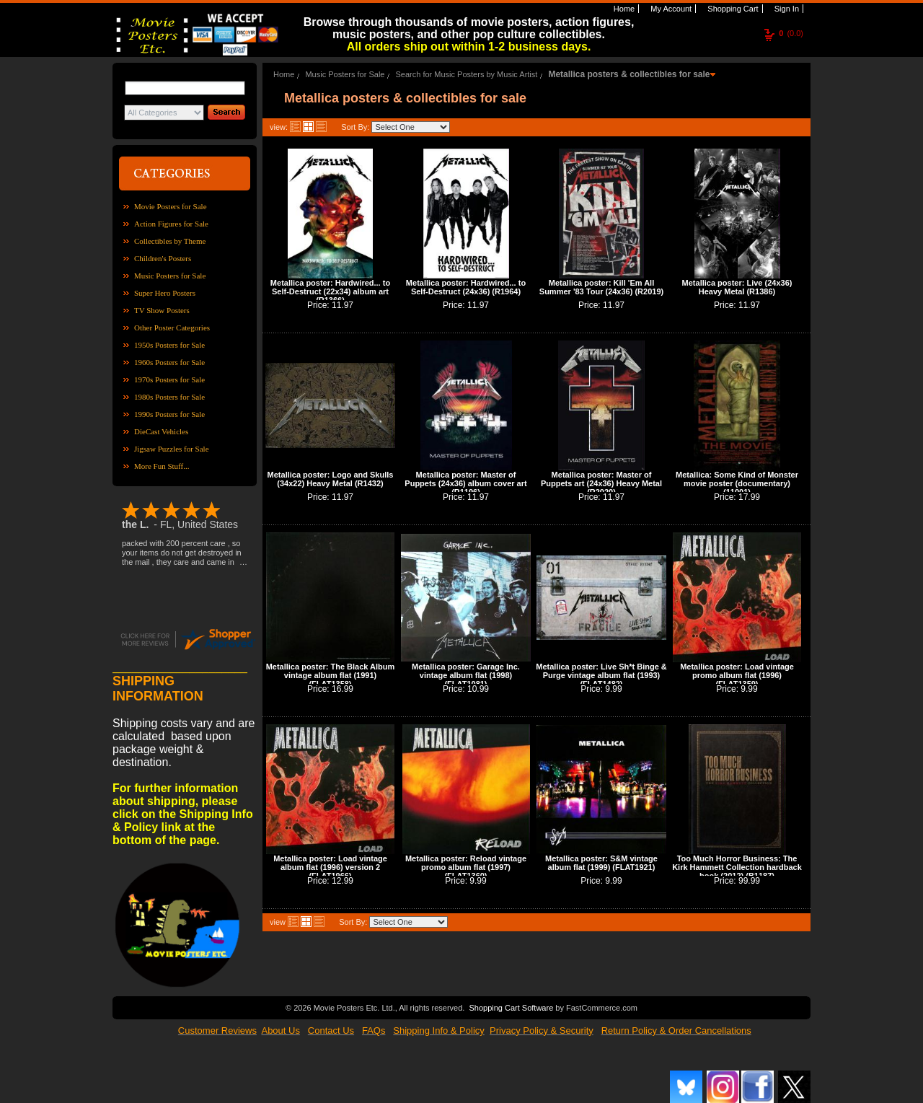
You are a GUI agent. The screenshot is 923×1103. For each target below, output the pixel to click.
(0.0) (791, 33)
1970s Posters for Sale (169, 379)
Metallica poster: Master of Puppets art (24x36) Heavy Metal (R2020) (601, 483)
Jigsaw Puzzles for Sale (171, 448)
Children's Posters (162, 258)
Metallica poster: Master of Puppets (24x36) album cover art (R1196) (465, 483)
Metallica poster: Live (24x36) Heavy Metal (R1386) (737, 287)
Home (623, 8)
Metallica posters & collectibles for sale (629, 74)
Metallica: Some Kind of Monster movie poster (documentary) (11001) (737, 483)
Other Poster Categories (172, 327)
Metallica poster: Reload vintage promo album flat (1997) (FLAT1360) (465, 867)
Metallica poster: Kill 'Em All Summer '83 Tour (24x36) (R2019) (601, 287)
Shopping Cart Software (511, 1006)
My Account (670, 8)
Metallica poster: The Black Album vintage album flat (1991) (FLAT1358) (330, 675)
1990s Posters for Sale (169, 414)
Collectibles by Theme (170, 241)
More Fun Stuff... (162, 466)
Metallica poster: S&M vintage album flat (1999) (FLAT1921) (601, 862)
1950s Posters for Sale (169, 344)
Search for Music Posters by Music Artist (467, 74)
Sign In (785, 8)
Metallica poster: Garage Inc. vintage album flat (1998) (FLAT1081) (466, 675)
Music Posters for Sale (170, 275)
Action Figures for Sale (171, 223)
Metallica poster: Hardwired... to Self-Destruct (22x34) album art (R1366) (330, 291)
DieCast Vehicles (161, 431)
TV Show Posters (162, 310)
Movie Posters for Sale (170, 206)
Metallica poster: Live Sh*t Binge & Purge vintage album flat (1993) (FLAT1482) (601, 675)
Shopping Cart (731, 8)
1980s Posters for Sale (169, 396)
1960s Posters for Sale (169, 362)
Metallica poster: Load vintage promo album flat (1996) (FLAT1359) (737, 675)
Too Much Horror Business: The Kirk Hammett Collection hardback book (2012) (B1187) (737, 867)
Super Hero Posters (164, 293)
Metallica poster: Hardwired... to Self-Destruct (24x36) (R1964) (466, 287)
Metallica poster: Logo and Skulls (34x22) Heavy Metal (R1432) (331, 479)
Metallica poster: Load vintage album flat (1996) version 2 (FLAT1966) (330, 867)
